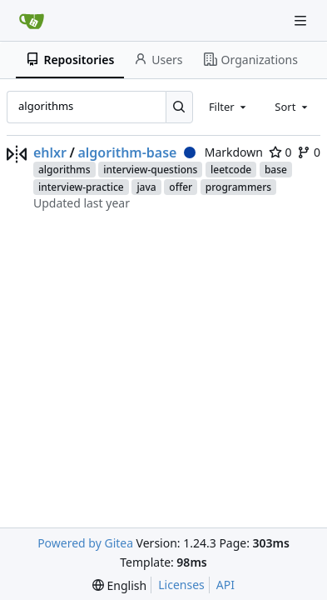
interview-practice (81, 187)
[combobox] (229, 106)
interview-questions (150, 169)
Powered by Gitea (85, 543)
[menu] (119, 585)
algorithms (64, 169)
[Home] (31, 21)
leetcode (231, 169)
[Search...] (179, 106)
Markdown (223, 152)
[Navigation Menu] (302, 20)
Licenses (181, 584)
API (225, 584)
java (146, 187)
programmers (238, 187)
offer (180, 187)
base (276, 169)
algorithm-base (126, 152)
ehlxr (50, 152)
